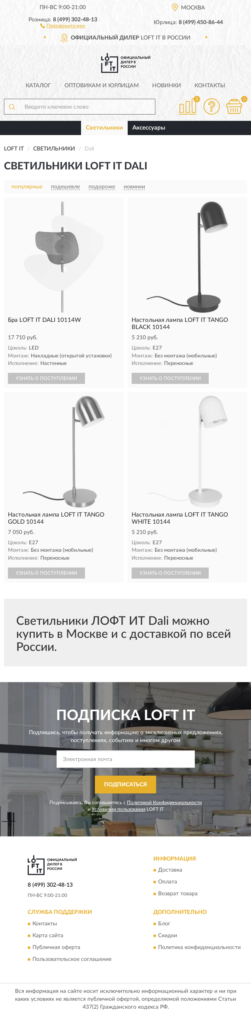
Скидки (167, 935)
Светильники (104, 128)
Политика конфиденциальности (199, 947)
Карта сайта (47, 935)
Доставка (170, 870)
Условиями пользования (118, 809)
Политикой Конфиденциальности (164, 802)
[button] (62, 25)
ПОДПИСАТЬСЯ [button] (125, 785)
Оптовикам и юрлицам (101, 85)
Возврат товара (178, 894)
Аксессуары (148, 128)
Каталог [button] (38, 85)
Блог (164, 924)
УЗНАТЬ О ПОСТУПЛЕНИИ (46, 378)
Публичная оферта (56, 947)
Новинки (166, 85)
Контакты (209, 85)
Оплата (167, 882)
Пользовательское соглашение (71, 959)
